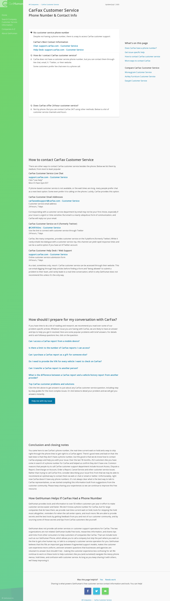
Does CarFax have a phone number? (141, 48)
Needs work (110, 579)
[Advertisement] (74, 85)
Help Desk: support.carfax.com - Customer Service (58, 49)
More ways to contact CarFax (137, 60)
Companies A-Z (8, 29)
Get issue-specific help (135, 52)
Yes (101, 579)
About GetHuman (9, 33)
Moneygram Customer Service (138, 72)
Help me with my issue (42, 401)
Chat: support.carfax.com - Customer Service (55, 45)
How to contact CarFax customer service (142, 56)
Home (4, 15)
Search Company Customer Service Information (9, 22)
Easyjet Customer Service (136, 80)
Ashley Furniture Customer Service (140, 76)
